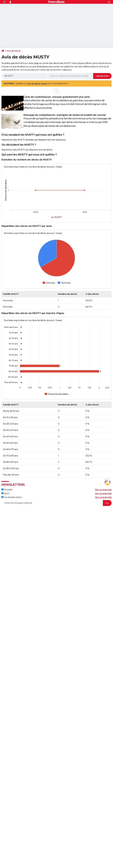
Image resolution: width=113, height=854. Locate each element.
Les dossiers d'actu (11, 497)
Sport (5, 493)
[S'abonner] (56, 503)
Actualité (6, 489)
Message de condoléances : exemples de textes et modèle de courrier (65, 115)
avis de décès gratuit (37, 83)
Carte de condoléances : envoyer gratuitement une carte (57, 97)
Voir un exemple (103, 489)
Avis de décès (14, 51)
